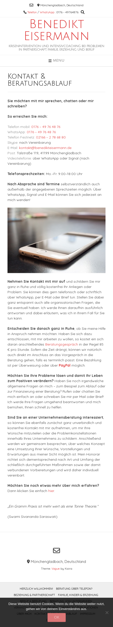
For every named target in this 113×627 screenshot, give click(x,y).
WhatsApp (47, 12)
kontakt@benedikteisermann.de (45, 147)
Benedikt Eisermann (57, 30)
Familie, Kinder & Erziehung (78, 595)
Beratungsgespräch (61, 344)
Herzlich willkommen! (36, 588)
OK (56, 617)
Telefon (32, 12)
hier (51, 491)
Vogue (56, 568)
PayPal (64, 365)
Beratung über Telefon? (74, 588)
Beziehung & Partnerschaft (34, 595)
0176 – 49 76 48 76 (45, 126)
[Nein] (106, 612)
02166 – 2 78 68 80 (51, 137)
